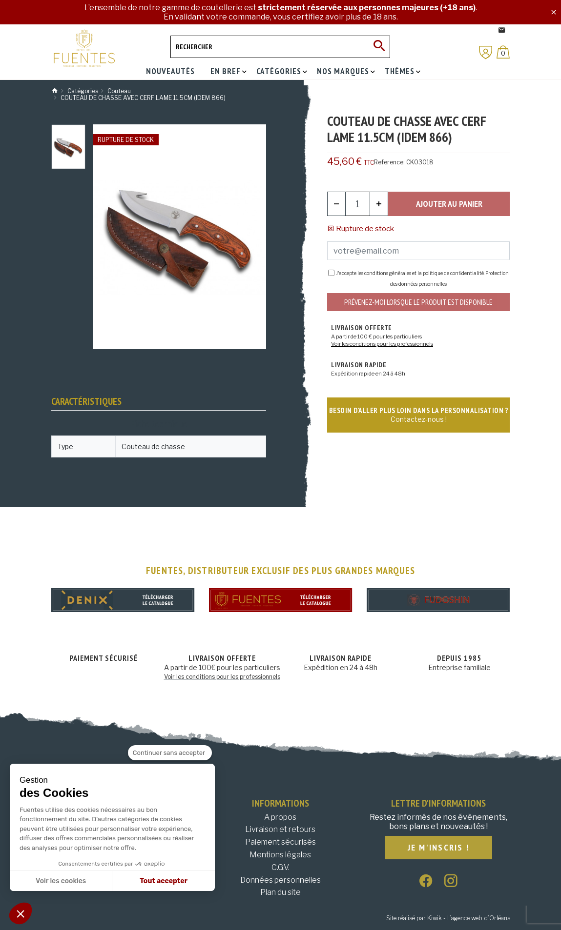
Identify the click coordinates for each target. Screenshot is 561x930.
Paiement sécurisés (280, 842)
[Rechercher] (280, 47)
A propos (280, 817)
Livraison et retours (280, 829)
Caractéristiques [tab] (86, 401)
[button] (20, 913)
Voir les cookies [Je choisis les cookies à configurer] (61, 881)
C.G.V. (280, 867)
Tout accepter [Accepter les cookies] (163, 881)
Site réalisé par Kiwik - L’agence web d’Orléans (448, 918)
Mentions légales (280, 854)
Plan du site (280, 892)
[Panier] (503, 52)
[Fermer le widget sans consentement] (170, 753)
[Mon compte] (486, 52)
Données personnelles (280, 880)
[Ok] (379, 47)
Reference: (389, 162)
